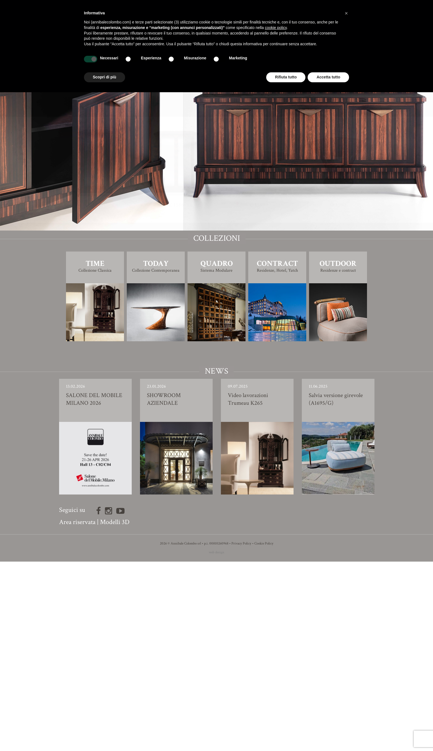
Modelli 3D (115, 711)
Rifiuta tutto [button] (286, 77)
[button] (346, 13)
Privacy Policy (241, 733)
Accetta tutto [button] (328, 77)
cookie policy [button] (276, 27)
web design (216, 741)
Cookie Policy (263, 733)
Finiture (217, 274)
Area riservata (77, 711)
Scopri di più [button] (104, 77)
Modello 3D (216, 290)
